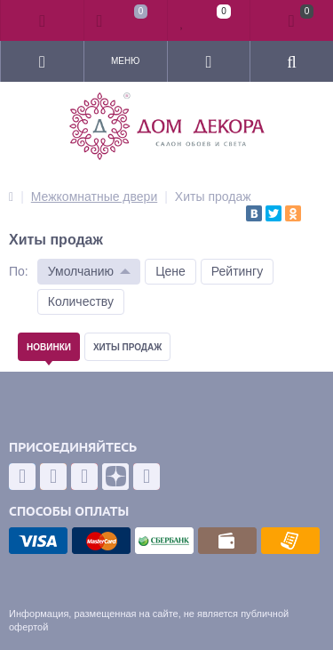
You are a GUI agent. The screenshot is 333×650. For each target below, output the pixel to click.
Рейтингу (237, 271)
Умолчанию (81, 271)
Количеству (81, 301)
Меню (125, 61)
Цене (170, 271)
